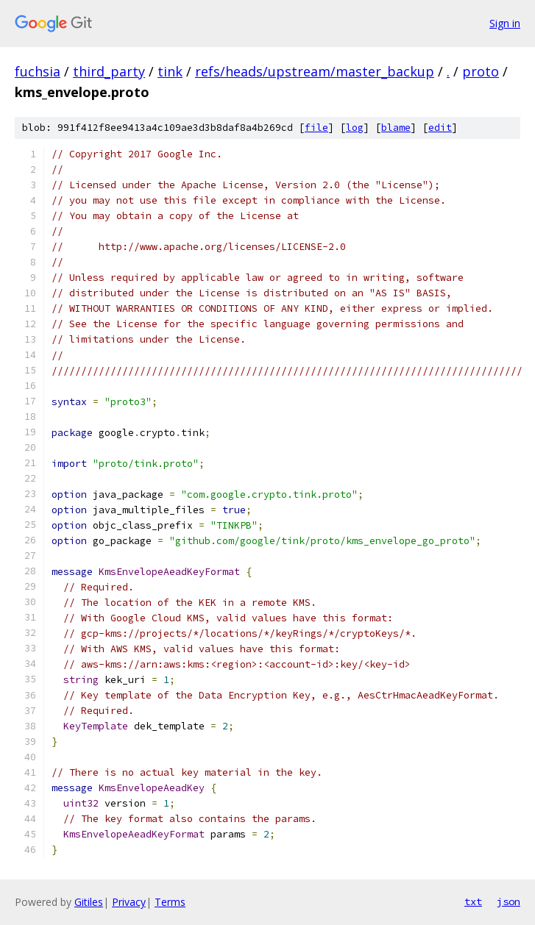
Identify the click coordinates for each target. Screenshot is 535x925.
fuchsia (37, 71)
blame (396, 127)
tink (170, 71)
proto (480, 71)
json (508, 901)
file (316, 127)
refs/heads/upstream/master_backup (314, 71)
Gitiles (88, 902)
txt (473, 901)
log (355, 127)
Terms (170, 902)
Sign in (504, 23)
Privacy (129, 902)
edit (440, 127)
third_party (109, 71)
